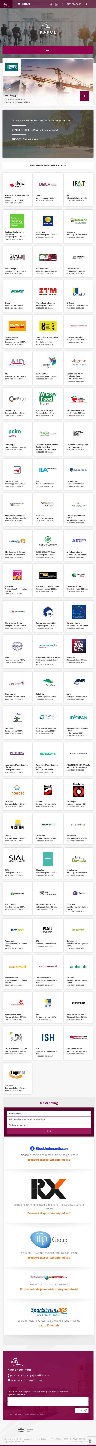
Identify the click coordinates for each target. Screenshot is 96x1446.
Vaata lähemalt (49, 1325)
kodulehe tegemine (79, 1441)
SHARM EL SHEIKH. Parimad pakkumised (35, 129)
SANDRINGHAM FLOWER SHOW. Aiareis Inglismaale (41, 120)
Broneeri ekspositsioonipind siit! (48, 1159)
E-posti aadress (16, 1394)
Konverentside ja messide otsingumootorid (49, 1289)
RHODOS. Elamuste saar (25, 139)
